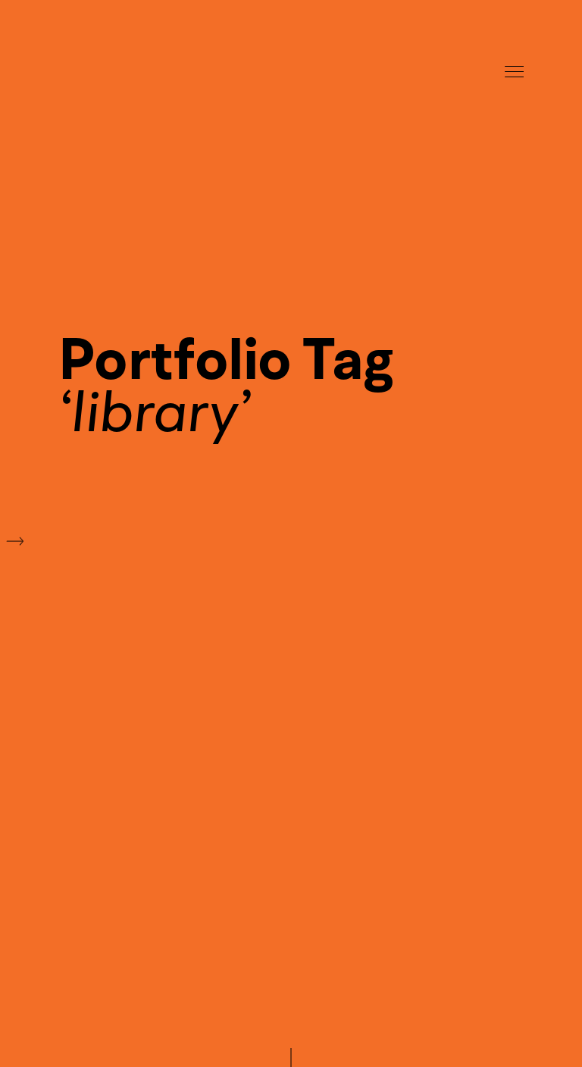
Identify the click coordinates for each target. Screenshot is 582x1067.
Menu (514, 71)
